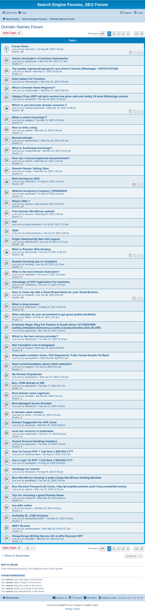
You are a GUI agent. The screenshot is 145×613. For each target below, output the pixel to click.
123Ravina (30, 284)
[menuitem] (22, 12)
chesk (28, 415)
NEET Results (21, 525)
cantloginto (30, 463)
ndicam (28, 489)
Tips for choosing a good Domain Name (38, 495)
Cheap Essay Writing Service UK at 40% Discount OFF (47, 536)
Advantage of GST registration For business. (41, 281)
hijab (15, 230)
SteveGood (30, 252)
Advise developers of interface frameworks (40, 58)
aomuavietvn (31, 358)
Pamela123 (31, 406)
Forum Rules (20, 46)
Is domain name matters (27, 412)
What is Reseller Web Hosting (31, 249)
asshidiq (29, 396)
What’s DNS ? (21, 201)
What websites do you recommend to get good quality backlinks (54, 314)
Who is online (9, 564)
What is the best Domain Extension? (35, 271)
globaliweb (30, 386)
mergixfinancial (32, 151)
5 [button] (128, 34)
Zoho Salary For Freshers (28, 78)
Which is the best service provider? (35, 336)
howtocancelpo (32, 454)
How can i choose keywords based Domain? (41, 158)
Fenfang (29, 264)
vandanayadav (32, 528)
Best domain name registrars (31, 393)
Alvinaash (30, 472)
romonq (29, 204)
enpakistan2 (31, 377)
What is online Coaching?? (29, 117)
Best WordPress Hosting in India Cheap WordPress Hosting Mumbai (56, 477)
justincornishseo (33, 224)
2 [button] (114, 34)
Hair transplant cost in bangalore (33, 345)
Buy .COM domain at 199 (28, 383)
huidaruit (29, 295)
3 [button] (118, 34)
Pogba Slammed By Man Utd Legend (36, 239)
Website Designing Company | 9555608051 (39, 190)
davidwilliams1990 (34, 518)
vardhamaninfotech (34, 108)
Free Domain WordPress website (33, 211)
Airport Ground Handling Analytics (34, 441)
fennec (28, 508)
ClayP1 (28, 161)
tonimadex (30, 181)
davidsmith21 (31, 140)
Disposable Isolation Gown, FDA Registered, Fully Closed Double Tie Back (60, 355)
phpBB (62, 605)
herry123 (29, 49)
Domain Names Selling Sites (30, 168)
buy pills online (22, 505)
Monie (28, 71)
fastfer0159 (30, 434)
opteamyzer (31, 61)
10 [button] (136, 34)
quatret (28, 130)
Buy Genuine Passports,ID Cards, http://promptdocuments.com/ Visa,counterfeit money (69, 486)
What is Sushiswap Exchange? (32, 148)
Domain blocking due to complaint (34, 261)
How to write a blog (24, 127)
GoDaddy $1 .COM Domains (30, 515)
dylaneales (30, 444)
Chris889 (29, 539)
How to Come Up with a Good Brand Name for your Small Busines (55, 292)
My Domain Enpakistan (27, 374)
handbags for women (26, 469)
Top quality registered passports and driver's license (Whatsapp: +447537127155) (65, 68)
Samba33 (30, 274)
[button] (102, 33)
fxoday (28, 171)
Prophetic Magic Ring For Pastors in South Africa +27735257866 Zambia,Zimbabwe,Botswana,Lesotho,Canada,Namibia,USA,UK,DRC (56, 326)
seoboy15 (30, 498)
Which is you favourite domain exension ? (39, 105)
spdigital (29, 120)
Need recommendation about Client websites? (42, 364)
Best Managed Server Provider (32, 403)
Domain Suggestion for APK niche (34, 422)
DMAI (28, 317)
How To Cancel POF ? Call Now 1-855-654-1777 (42, 451)
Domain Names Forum (22, 27)
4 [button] (123, 34)
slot (14, 221)
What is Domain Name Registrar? (33, 87)
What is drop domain (25, 304)
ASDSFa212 (31, 242)
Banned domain (22, 137)
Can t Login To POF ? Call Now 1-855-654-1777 (42, 460)
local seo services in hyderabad (32, 431)
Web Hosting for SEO (26, 178)
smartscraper (31, 81)
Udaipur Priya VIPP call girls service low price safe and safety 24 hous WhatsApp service (70, 96)
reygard (29, 348)
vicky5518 (30, 99)
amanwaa (30, 425)
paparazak (30, 330)
